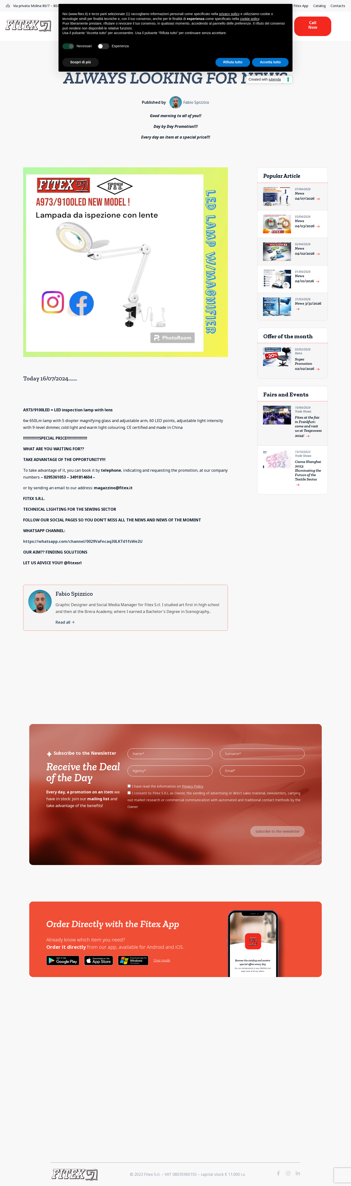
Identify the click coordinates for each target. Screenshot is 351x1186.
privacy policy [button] (229, 14)
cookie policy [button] (249, 19)
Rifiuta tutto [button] (233, 62)
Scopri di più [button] (80, 62)
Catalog (319, 5)
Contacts (338, 5)
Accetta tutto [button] (270, 62)
